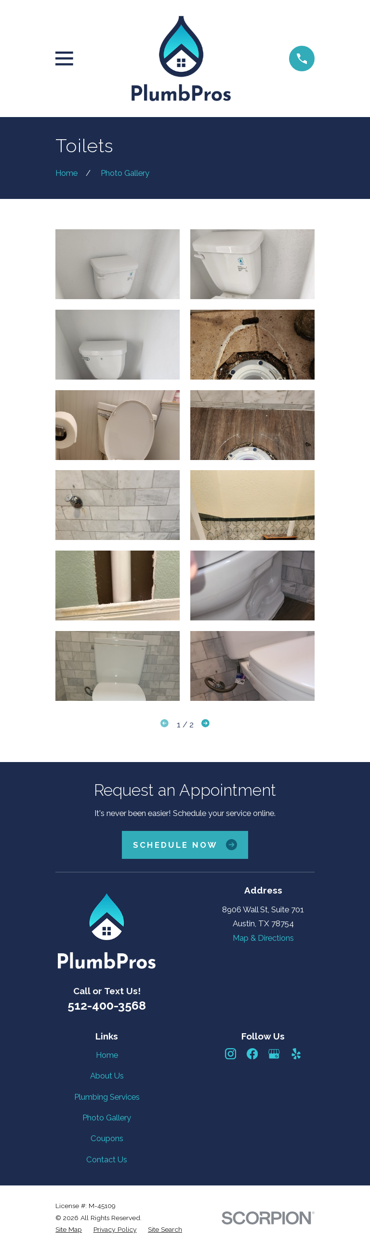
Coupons (107, 1138)
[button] (117, 264)
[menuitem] (68, 1230)
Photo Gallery (106, 1117)
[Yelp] (296, 1053)
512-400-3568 (106, 1005)
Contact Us (106, 1159)
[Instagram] (230, 1053)
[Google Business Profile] (273, 1053)
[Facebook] (252, 1053)
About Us (107, 1075)
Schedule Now (185, 844)
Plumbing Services (107, 1097)
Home (107, 1055)
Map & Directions (263, 938)
